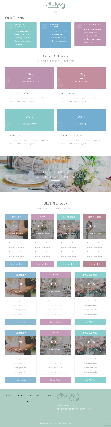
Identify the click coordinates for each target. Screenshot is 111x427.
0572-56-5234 (66, 412)
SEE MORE (16, 264)
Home (8, 395)
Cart (49, 395)
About (39, 395)
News (29, 401)
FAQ (30, 395)
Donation (20, 395)
